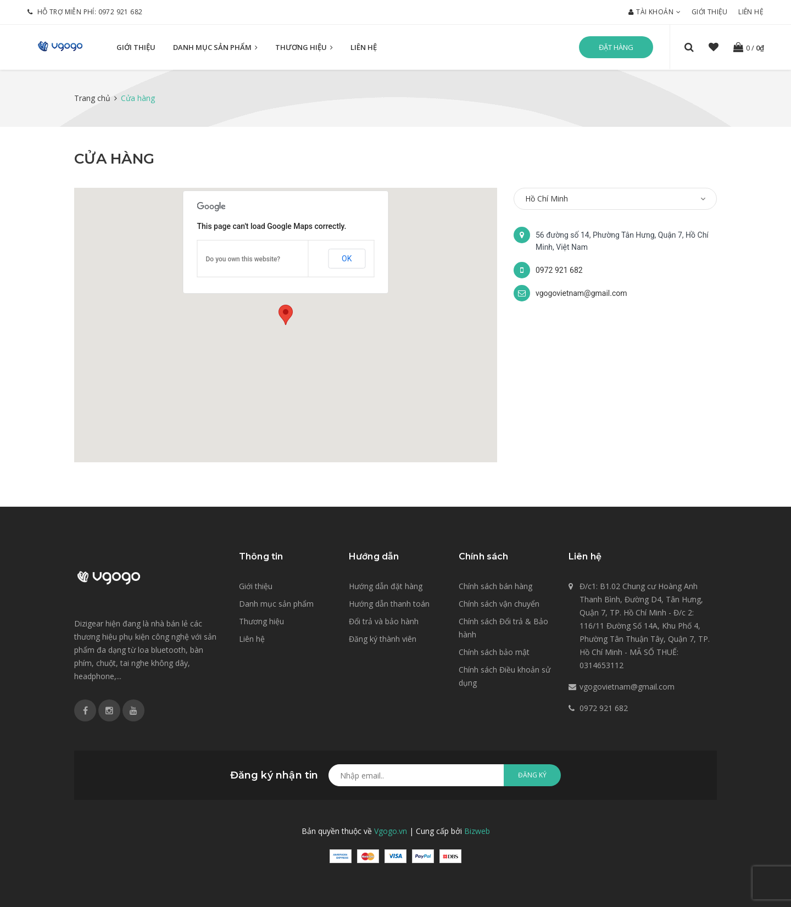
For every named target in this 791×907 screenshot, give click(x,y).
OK (347, 258)
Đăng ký (532, 775)
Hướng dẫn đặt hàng (385, 586)
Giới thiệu (710, 11)
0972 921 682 (120, 11)
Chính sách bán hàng (495, 586)
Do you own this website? (243, 259)
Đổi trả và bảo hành (384, 621)
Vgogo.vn (390, 831)
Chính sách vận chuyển (499, 603)
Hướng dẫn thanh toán (389, 603)
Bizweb (477, 831)
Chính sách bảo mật (494, 652)
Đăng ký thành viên (382, 639)
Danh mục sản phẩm (215, 48)
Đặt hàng (616, 47)
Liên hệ (751, 11)
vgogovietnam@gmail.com (581, 293)
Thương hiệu (304, 48)
